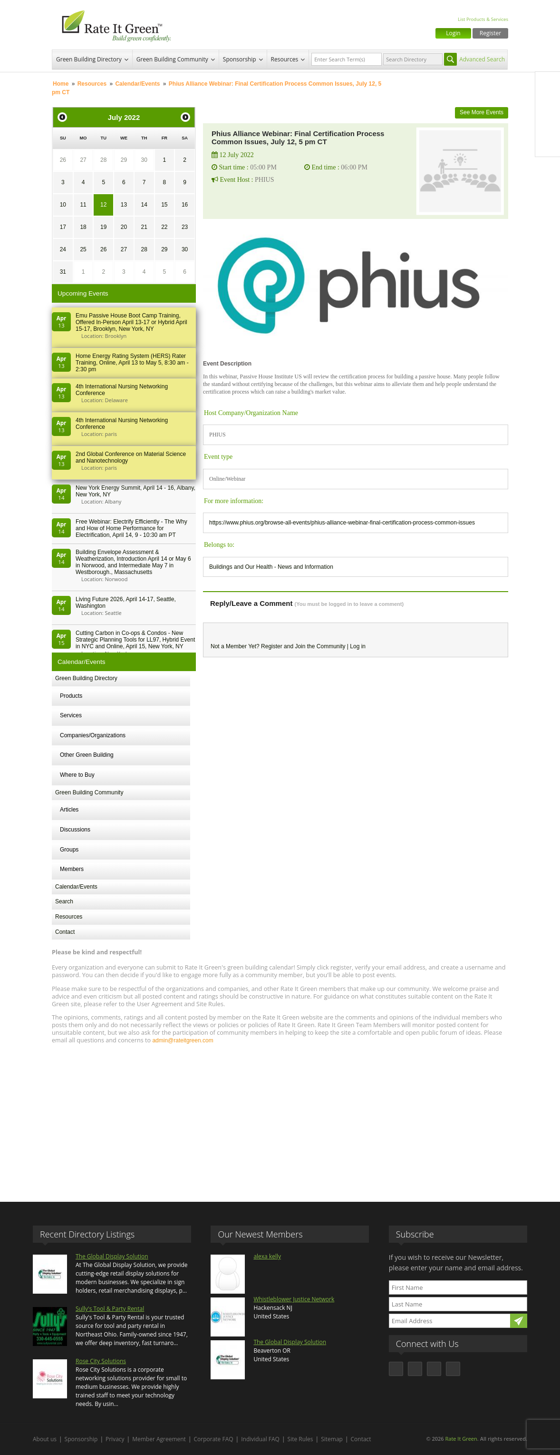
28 (103, 160)
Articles (69, 809)
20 (124, 227)
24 (63, 249)
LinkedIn (547, 124)
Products (71, 696)
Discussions (75, 829)
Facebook (547, 84)
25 (83, 249)
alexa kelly (267, 1256)
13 (124, 204)
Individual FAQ (260, 1439)
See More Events (481, 112)
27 (83, 160)
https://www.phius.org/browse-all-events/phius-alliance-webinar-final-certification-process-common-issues (342, 522)
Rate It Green (461, 1438)
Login (453, 33)
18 (83, 227)
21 (144, 227)
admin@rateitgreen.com (182, 1040)
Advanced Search (482, 59)
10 (63, 204)
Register (490, 33)
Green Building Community (172, 59)
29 (124, 160)
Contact (65, 932)
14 (144, 204)
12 (103, 204)
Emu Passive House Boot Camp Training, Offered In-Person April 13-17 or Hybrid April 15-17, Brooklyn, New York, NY (131, 322)
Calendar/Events (137, 83)
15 (164, 204)
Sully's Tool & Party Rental (110, 1309)
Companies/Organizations (93, 735)
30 (144, 160)
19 (103, 227)
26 (63, 160)
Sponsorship (239, 59)
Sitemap (332, 1439)
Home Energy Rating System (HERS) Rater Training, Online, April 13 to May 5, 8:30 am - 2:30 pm (132, 363)
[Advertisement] (280, 1118)
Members (72, 869)
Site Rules (300, 1439)
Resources (285, 59)
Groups (69, 849)
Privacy (115, 1439)
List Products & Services (483, 19)
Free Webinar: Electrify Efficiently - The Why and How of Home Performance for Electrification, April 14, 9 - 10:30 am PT (131, 528)
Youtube (547, 144)
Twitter (547, 104)
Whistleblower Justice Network (293, 1299)
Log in (358, 646)
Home (60, 83)
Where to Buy (77, 775)
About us (45, 1439)
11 (83, 204)
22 (164, 227)
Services (71, 715)
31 (63, 271)
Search (64, 901)
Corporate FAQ (213, 1439)
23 (185, 227)
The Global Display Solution (112, 1256)
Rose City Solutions (101, 1361)
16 (185, 204)
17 (63, 227)
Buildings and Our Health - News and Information (271, 567)
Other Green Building (87, 755)
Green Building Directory (89, 59)
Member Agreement (159, 1439)
